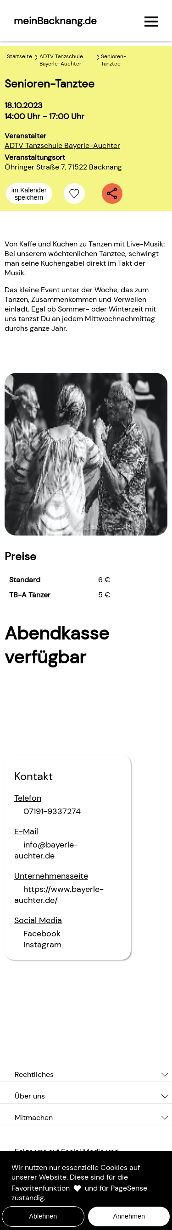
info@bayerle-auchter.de (46, 850)
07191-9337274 (52, 811)
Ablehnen (43, 1216)
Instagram (42, 944)
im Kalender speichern (29, 193)
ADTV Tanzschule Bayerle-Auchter (62, 145)
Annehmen (129, 1216)
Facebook (42, 933)
